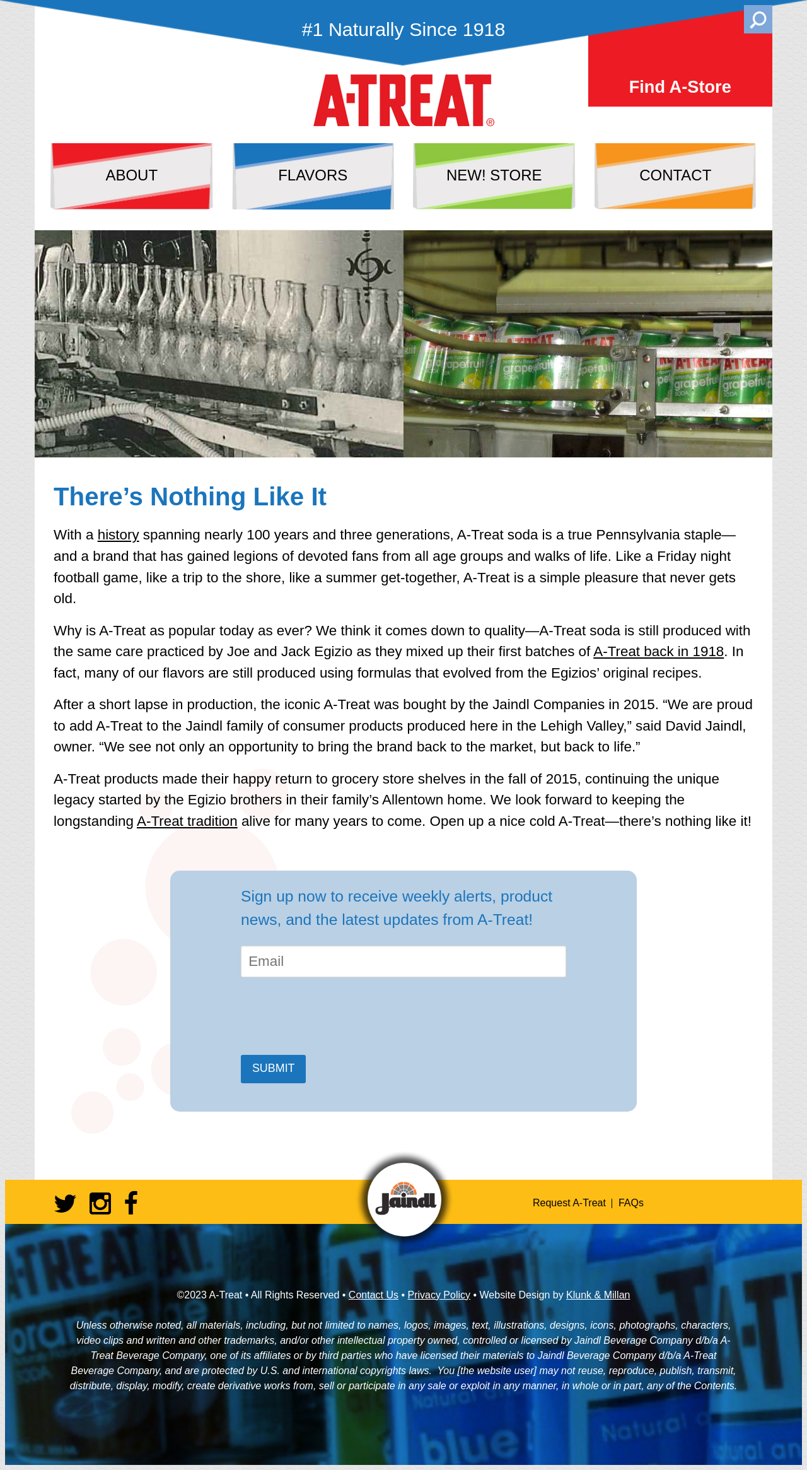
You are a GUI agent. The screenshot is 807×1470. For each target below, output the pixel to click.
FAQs (631, 1202)
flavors (312, 175)
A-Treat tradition (187, 821)
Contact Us (373, 1295)
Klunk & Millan (598, 1295)
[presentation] (337, 1016)
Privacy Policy (438, 1295)
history (118, 535)
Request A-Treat (569, 1202)
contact (675, 175)
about (131, 175)
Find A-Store (680, 87)
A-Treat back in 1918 (658, 651)
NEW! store (494, 175)
